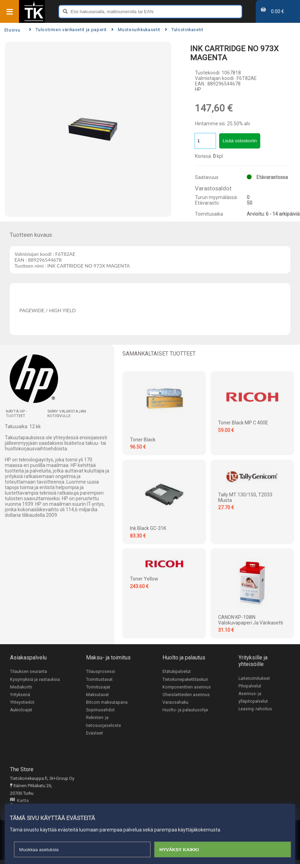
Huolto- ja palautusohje (185, 710)
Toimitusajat (98, 687)
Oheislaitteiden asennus (186, 695)
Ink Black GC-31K (148, 528)
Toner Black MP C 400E (243, 422)
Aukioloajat (21, 710)
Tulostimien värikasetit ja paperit (68, 29)
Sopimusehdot (100, 710)
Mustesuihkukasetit (135, 29)
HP (198, 89)
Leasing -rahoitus (255, 709)
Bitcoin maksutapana (107, 702)
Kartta (19, 802)
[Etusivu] (34, 20)
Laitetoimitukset (254, 678)
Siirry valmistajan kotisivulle (66, 413)
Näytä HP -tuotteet (16, 413)
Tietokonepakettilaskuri (185, 679)
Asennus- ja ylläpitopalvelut (253, 697)
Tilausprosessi (100, 671)
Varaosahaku (175, 702)
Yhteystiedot (22, 702)
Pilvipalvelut (249, 685)
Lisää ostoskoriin (240, 140)
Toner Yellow (144, 579)
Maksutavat (97, 695)
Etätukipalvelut (176, 671)
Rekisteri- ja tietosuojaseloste (103, 722)
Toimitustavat (99, 679)
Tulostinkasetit (184, 29)
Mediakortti (21, 687)
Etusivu (12, 30)
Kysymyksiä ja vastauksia (35, 679)
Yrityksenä (20, 695)
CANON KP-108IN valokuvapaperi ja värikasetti (250, 620)
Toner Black (143, 439)
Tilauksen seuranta (28, 671)
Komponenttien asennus (186, 687)
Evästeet (94, 734)
